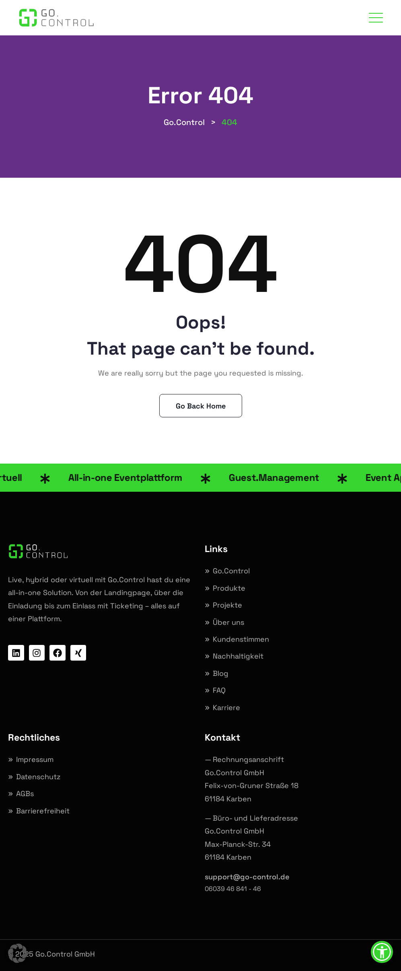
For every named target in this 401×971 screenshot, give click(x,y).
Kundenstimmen (241, 639)
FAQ (219, 690)
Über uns (228, 622)
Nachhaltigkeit (238, 656)
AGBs (25, 793)
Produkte (229, 588)
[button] (17, 953)
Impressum (34, 759)
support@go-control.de (247, 876)
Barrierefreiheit (43, 810)
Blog (220, 673)
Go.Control (231, 570)
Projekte (227, 605)
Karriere (226, 707)
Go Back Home (201, 406)
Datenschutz (38, 776)
